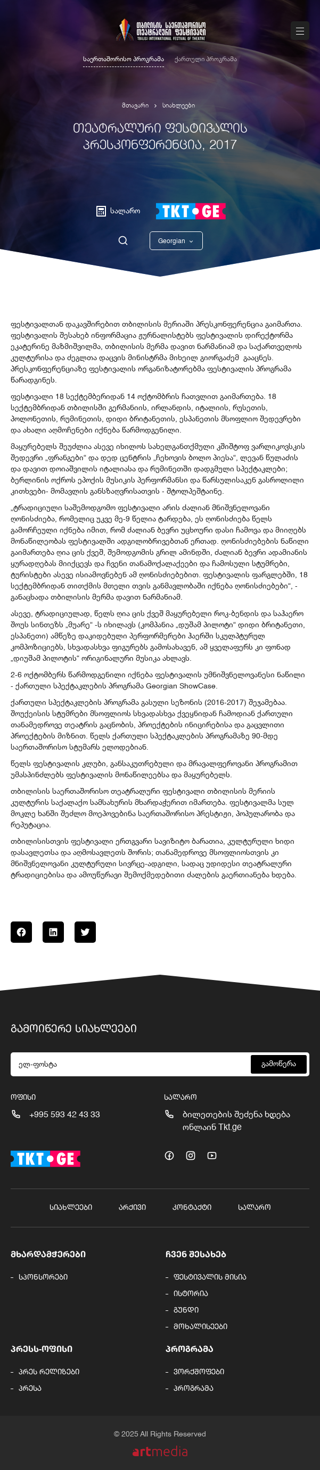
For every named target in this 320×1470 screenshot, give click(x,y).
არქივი (132, 1207)
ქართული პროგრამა (206, 59)
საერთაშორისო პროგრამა (123, 59)
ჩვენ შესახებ (196, 1255)
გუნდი (186, 1310)
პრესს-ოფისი (41, 1350)
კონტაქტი (192, 1207)
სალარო (254, 1207)
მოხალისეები (200, 1327)
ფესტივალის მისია (210, 1277)
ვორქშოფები (199, 1372)
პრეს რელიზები (49, 1372)
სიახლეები (178, 106)
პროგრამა (190, 1350)
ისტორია (191, 1294)
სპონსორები (43, 1277)
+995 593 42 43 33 (64, 1115)
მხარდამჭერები (48, 1255)
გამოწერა (278, 1064)
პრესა (30, 1388)
